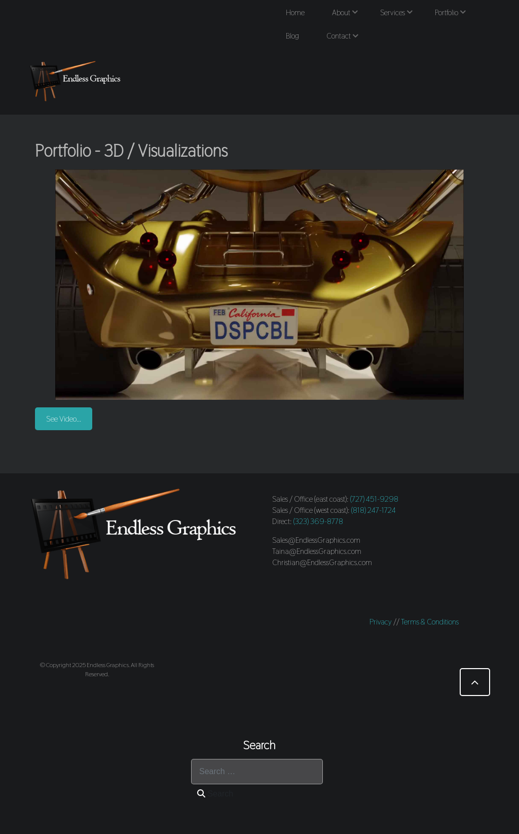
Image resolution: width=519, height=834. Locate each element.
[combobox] (257, 771)
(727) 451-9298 (374, 499)
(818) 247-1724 (373, 510)
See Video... (63, 418)
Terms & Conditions (430, 622)
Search (215, 793)
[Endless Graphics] (77, 80)
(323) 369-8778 (318, 521)
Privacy (380, 622)
